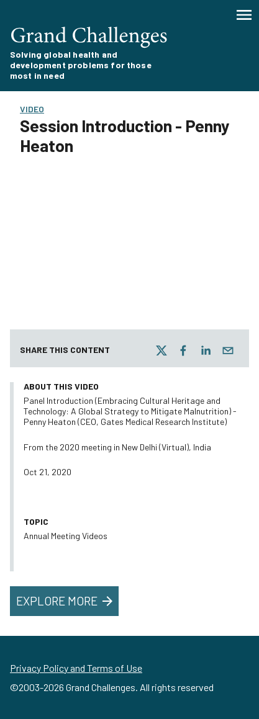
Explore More (65, 601)
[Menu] (244, 15)
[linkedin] (205, 350)
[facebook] (183, 350)
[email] (228, 350)
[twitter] (161, 350)
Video (32, 109)
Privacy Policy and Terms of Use (76, 668)
